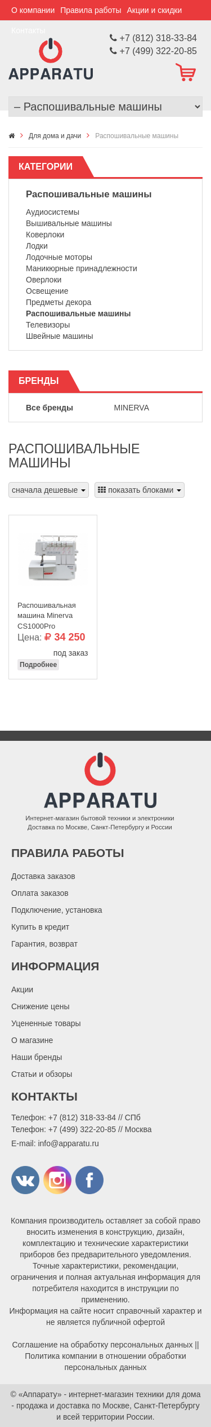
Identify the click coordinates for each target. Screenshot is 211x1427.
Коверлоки (45, 234)
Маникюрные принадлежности (81, 268)
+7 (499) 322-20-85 (82, 1129)
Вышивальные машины (69, 223)
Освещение (47, 290)
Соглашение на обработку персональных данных (102, 1344)
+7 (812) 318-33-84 (82, 1117)
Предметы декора (58, 302)
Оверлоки (43, 279)
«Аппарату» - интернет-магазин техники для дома (110, 1394)
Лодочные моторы (59, 257)
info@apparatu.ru (68, 1143)
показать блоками (139, 489)
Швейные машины (59, 336)
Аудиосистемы (52, 212)
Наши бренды (36, 1057)
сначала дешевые (49, 489)
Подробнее (38, 665)
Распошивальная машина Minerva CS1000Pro (46, 613)
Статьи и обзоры (41, 1074)
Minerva (132, 407)
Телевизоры (48, 324)
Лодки (37, 245)
